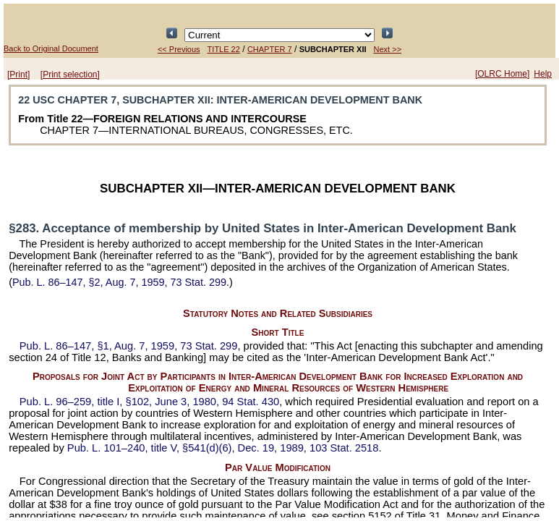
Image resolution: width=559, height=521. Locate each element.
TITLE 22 (224, 49)
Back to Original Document (51, 48)
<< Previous (179, 49)
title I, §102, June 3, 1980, (149, 401)
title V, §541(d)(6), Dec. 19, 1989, (223, 448)
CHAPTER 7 (269, 49)
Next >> (388, 49)
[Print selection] (70, 74)
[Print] (18, 74)
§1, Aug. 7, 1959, (129, 346)
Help (543, 74)
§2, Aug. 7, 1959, (119, 282)
